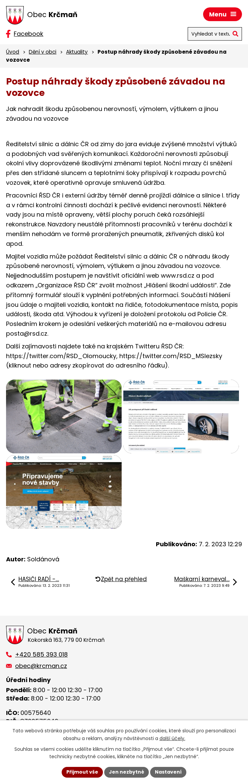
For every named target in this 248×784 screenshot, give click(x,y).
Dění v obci (42, 51)
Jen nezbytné (126, 772)
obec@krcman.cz (41, 666)
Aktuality (77, 51)
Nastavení (168, 772)
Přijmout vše (82, 772)
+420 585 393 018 (41, 654)
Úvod (12, 51)
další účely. (172, 738)
